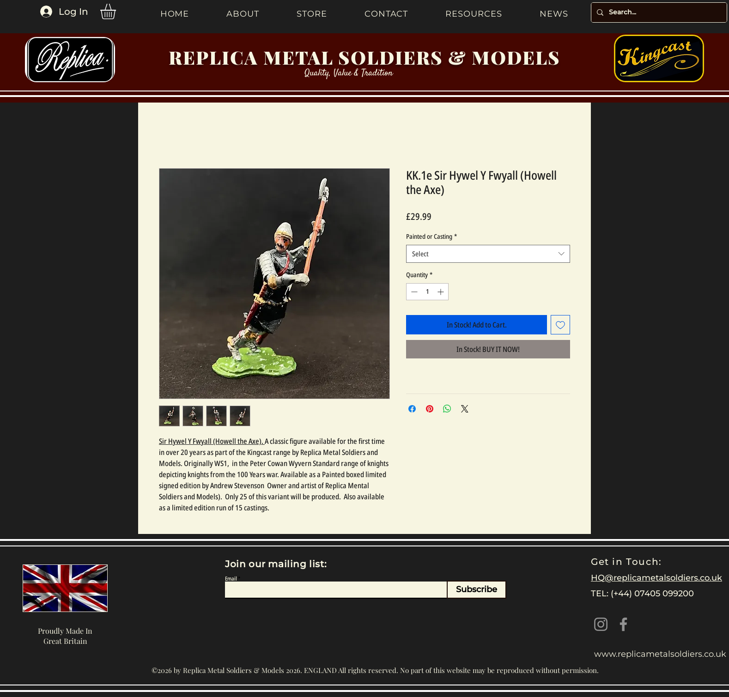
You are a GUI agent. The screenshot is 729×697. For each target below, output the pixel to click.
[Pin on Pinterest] (429, 408)
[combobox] (488, 254)
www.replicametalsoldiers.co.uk (660, 654)
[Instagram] (601, 624)
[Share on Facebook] (412, 408)
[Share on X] (464, 408)
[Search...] (658, 12)
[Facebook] (623, 624)
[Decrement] (413, 292)
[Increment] (441, 292)
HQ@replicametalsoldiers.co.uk (656, 578)
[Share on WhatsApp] (447, 408)
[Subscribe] (476, 590)
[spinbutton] (427, 292)
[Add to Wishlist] (560, 324)
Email (231, 579)
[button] (117, 11)
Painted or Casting (431, 236)
